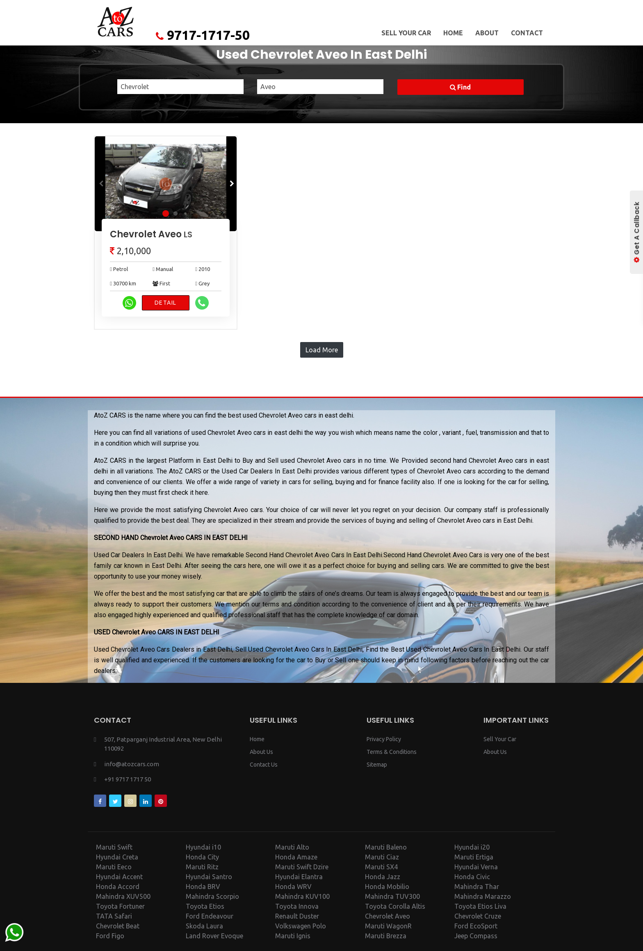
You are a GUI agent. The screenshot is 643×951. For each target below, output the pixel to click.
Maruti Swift (114, 847)
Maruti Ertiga (473, 857)
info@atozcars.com (131, 763)
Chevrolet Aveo (151, 234)
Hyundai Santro (209, 876)
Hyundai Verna (476, 867)
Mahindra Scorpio (212, 896)
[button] (231, 184)
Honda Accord (117, 886)
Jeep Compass (475, 936)
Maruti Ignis (292, 936)
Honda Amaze (296, 857)
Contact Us (264, 764)
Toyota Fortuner (120, 906)
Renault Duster (297, 916)
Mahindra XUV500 (123, 896)
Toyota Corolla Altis (395, 906)
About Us (261, 752)
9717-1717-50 (203, 35)
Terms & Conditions (392, 752)
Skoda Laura (204, 926)
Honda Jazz (382, 876)
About (487, 33)
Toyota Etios (205, 906)
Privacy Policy (384, 739)
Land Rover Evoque (214, 936)
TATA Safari (114, 916)
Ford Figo (110, 936)
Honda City (202, 857)
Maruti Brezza (385, 936)
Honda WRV (293, 886)
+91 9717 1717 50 (127, 779)
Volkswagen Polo (300, 926)
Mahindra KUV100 (302, 896)
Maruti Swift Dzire (301, 867)
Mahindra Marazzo (482, 896)
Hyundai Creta (117, 857)
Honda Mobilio (387, 886)
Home (453, 33)
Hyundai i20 (472, 847)
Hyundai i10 (203, 847)
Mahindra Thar (476, 886)
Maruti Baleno (386, 847)
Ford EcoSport (475, 926)
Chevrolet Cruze (477, 916)
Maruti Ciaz (382, 857)
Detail (166, 302)
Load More (322, 350)
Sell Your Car (406, 33)
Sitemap (377, 764)
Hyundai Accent (119, 876)
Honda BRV (203, 886)
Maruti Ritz (202, 867)
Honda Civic (472, 876)
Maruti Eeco (114, 867)
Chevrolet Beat (117, 926)
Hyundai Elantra (299, 876)
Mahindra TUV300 (392, 896)
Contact (527, 33)
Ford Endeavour (209, 916)
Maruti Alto (292, 847)
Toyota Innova (297, 906)
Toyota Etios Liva (480, 906)
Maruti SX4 (381, 867)
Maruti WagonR (388, 926)
